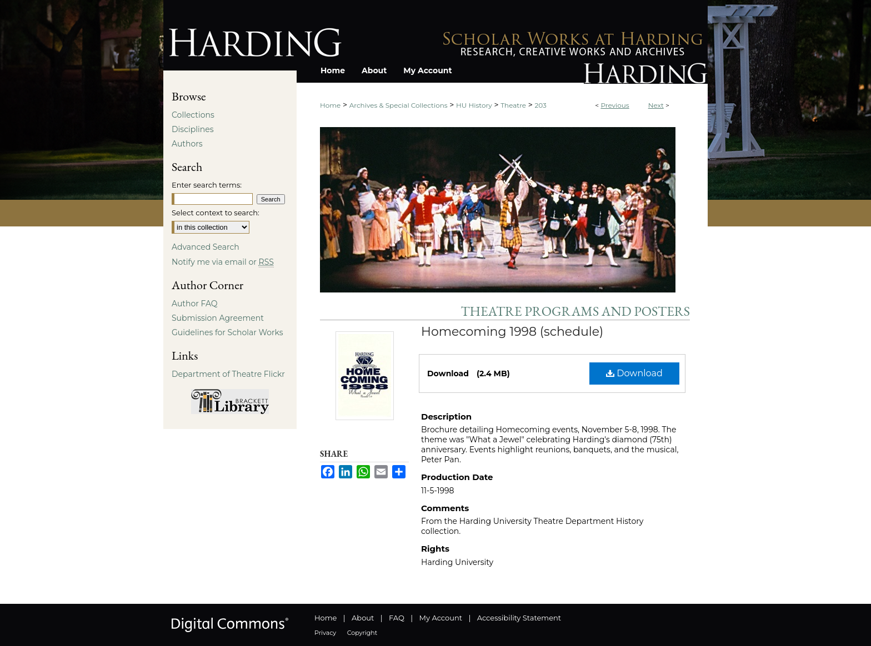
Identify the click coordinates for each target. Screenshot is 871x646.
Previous (614, 105)
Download (634, 373)
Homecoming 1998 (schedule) (512, 331)
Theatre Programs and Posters (575, 311)
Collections (193, 115)
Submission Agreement (218, 318)
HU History (474, 105)
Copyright (362, 633)
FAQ (396, 617)
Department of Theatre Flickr (228, 374)
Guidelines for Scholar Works (227, 332)
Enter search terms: (207, 184)
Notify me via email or (223, 262)
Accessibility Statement (519, 617)
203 (541, 105)
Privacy (325, 633)
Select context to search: (215, 212)
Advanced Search (205, 247)
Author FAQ (195, 304)
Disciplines (192, 129)
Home (330, 105)
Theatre (513, 105)
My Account (440, 617)
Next (656, 105)
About (363, 617)
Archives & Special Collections (398, 105)
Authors (187, 144)
